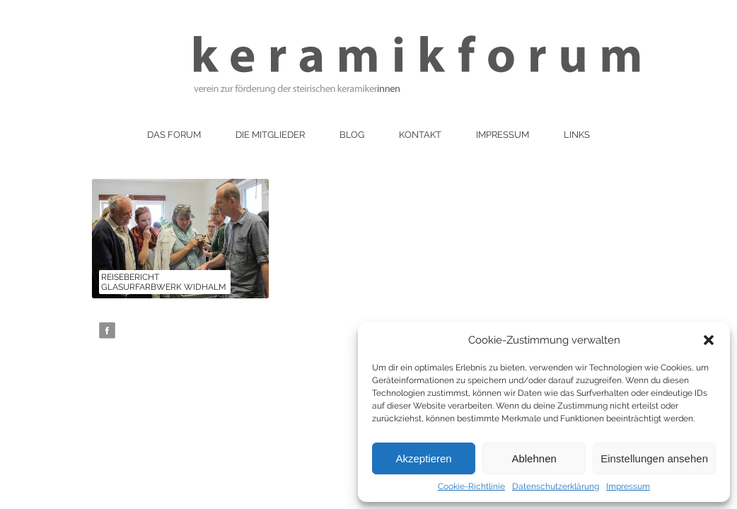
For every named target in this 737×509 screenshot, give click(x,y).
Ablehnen (533, 458)
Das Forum (174, 134)
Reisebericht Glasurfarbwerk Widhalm (163, 282)
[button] (709, 340)
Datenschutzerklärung (555, 486)
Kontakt (420, 134)
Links (577, 134)
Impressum (628, 486)
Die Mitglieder (270, 134)
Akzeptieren (423, 458)
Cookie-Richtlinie (471, 486)
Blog (352, 134)
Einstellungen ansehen (654, 458)
